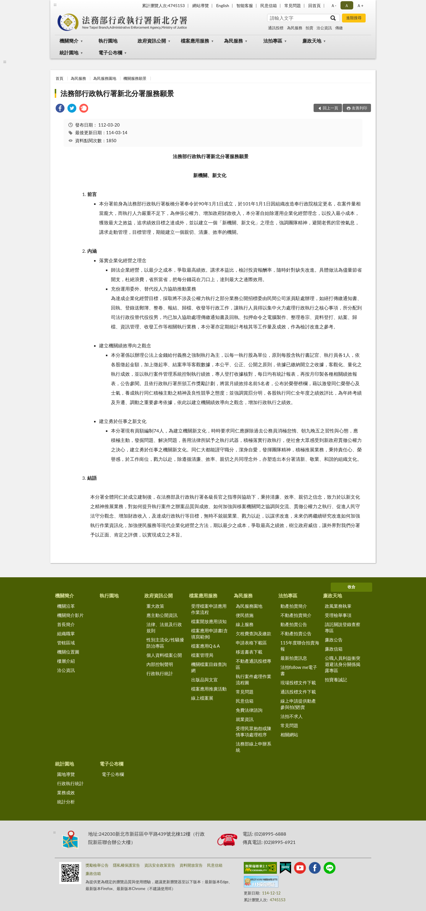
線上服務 (245, 624)
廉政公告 (334, 639)
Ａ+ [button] (360, 5)
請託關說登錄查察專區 (342, 627)
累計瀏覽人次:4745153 (163, 5)
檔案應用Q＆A (205, 646)
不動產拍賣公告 (296, 633)
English (222, 5)
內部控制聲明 (159, 664)
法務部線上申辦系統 (253, 747)
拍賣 (309, 27)
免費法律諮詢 (249, 710)
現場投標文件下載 (298, 682)
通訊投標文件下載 (298, 691)
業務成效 (66, 792)
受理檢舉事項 (338, 615)
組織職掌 (66, 633)
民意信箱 (268, 5)
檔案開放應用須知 (209, 621)
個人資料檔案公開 (164, 655)
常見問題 (292, 5)
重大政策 (155, 606)
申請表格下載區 (251, 642)
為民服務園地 (104, 78)
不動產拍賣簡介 (296, 615)
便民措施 (245, 615)
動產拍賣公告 (293, 624)
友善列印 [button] (359, 108)
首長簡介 (66, 624)
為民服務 (294, 27)
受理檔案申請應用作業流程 (209, 609)
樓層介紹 (66, 661)
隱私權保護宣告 (126, 865)
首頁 (59, 78)
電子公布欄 (110, 52)
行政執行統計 (159, 673)
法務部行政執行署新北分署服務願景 (117, 93)
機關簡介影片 (70, 615)
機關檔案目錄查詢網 (209, 667)
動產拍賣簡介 (293, 606)
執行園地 (108, 40)
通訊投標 (275, 27)
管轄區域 (66, 642)
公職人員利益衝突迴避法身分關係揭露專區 (342, 664)
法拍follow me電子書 (298, 670)
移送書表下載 (249, 651)
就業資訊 (245, 719)
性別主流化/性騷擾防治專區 (165, 643)
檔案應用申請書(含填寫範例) (209, 633)
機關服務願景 (134, 78)
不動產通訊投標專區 (253, 664)
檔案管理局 (202, 655)
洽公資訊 (324, 27)
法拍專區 (272, 40)
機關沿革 (66, 606)
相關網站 (289, 734)
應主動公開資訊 (162, 615)
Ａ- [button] (333, 5)
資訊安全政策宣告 (159, 865)
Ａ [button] (347, 5)
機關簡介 (68, 40)
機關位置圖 (68, 651)
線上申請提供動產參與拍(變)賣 (298, 704)
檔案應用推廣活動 (209, 688)
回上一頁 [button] (330, 108)
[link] (60, 109)
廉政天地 (311, 40)
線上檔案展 (202, 698)
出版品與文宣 (204, 679)
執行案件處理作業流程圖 (253, 679)
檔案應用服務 (195, 40)
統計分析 (66, 801)
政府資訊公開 (152, 40)
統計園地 (68, 52)
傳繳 (339, 27)
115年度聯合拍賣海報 (299, 645)
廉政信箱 (334, 648)
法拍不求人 (291, 716)
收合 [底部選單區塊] (351, 586)
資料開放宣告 (191, 865)
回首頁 (314, 5)
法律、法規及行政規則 (164, 627)
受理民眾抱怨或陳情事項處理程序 (253, 731)
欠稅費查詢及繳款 (253, 633)
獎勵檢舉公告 (97, 865)
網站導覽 (200, 5)
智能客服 (244, 5)
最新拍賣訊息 (293, 658)
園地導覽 (66, 774)
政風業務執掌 (338, 606)
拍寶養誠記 (336, 679)
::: (55, 4)
